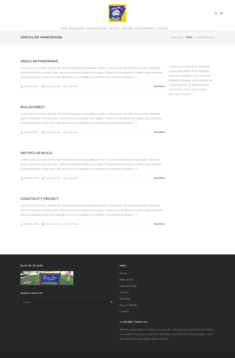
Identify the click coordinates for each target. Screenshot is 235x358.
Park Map (127, 28)
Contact (162, 28)
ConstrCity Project (39, 199)
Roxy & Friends (145, 28)
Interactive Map (97, 28)
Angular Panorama (206, 37)
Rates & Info (77, 28)
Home (63, 28)
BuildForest (32, 107)
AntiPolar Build (36, 153)
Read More (159, 86)
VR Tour (114, 28)
